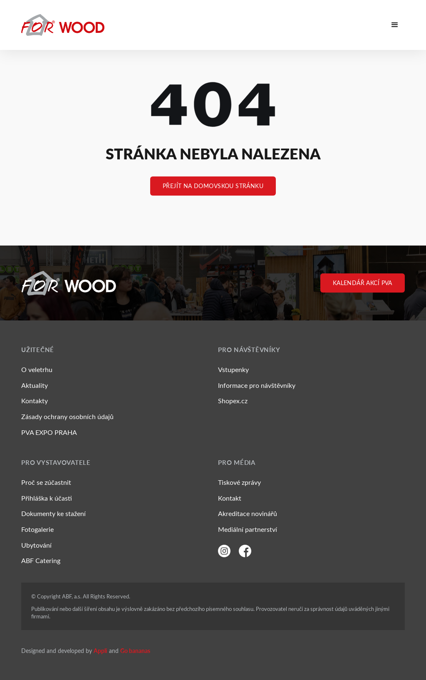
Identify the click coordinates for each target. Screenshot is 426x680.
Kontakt (229, 498)
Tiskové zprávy (239, 482)
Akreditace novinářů (247, 513)
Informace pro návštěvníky (256, 385)
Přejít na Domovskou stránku (213, 186)
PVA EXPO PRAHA (49, 432)
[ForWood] (62, 25)
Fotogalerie (37, 529)
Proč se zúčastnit (46, 482)
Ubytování (36, 545)
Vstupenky (233, 369)
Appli (100, 651)
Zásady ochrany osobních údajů (67, 416)
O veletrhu (36, 369)
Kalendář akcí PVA (362, 283)
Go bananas (135, 651)
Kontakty (34, 400)
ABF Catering (40, 560)
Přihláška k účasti (46, 498)
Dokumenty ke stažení (53, 513)
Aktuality (34, 385)
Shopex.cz (233, 400)
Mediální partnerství (247, 529)
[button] (395, 25)
